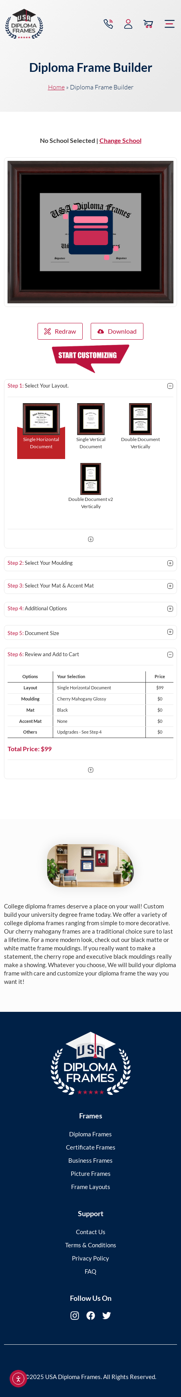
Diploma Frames (90, 1134)
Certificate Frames (90, 1147)
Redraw (60, 331)
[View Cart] (148, 24)
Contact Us (90, 1231)
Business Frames (90, 1160)
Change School (120, 140)
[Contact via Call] (108, 24)
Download (117, 331)
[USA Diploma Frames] (24, 24)
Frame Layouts (90, 1186)
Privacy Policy (90, 1258)
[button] (169, 24)
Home (56, 87)
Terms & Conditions (90, 1245)
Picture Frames (91, 1173)
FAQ (90, 1271)
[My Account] (128, 24)
